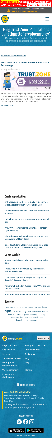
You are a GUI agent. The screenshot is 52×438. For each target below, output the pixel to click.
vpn (8, 310)
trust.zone (22, 320)
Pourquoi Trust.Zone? (35, 345)
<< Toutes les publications (13, 55)
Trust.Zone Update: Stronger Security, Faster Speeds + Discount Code (26, 278)
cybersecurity (19, 311)
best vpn (28, 317)
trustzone (15, 317)
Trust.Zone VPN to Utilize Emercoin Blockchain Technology (25, 64)
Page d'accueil (9, 345)
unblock (19, 314)
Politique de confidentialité (9, 364)
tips (21, 317)
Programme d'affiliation (8, 375)
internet (11, 314)
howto (44, 307)
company (41, 314)
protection (29, 307)
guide (26, 314)
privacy (45, 311)
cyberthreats (38, 317)
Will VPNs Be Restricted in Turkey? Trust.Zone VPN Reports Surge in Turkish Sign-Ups (26, 203)
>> (39, 5)
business (33, 320)
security (20, 307)
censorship (11, 307)
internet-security (34, 311)
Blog (27, 358)
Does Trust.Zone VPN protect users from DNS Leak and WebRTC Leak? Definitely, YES (26, 246)
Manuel (28, 369)
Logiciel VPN (8, 349)
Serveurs (6, 354)
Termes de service (11, 358)
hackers (38, 307)
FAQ (27, 362)
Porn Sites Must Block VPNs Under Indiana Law (27, 294)
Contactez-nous (32, 349)
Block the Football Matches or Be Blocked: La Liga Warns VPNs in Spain (26, 237)
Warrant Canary (10, 369)
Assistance (30, 354)
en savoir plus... (8, 105)
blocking (33, 314)
